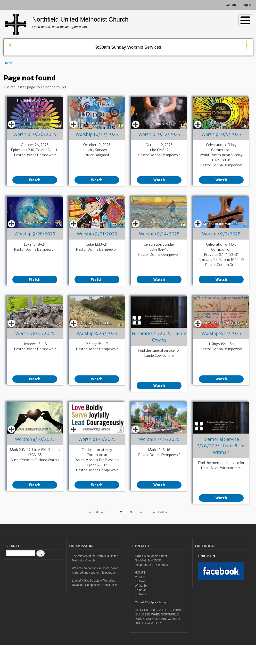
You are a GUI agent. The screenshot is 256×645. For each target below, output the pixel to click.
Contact (231, 5)
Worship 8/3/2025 (97, 439)
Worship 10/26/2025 (34, 134)
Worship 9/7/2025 (221, 234)
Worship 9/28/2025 (35, 234)
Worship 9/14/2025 (159, 234)
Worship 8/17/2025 (221, 333)
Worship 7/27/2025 (159, 439)
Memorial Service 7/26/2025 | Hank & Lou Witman (221, 445)
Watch (35, 180)
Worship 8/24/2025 (97, 333)
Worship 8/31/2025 (34, 333)
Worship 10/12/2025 (159, 134)
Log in (246, 5)
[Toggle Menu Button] (245, 20)
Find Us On (206, 556)
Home (8, 63)
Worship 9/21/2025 (97, 234)
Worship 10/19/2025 (97, 134)
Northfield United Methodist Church (80, 19)
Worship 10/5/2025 (221, 134)
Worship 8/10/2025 (35, 439)
